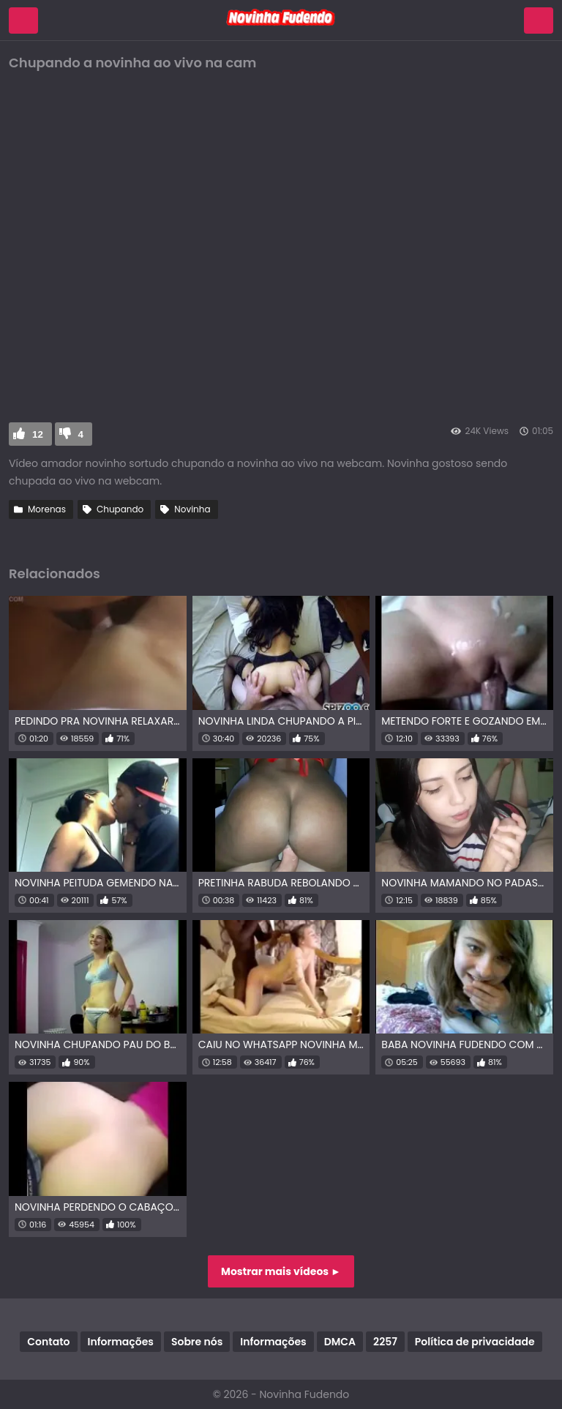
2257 (385, 1341)
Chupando (120, 509)
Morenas (47, 509)
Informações (121, 1341)
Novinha (192, 509)
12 (37, 434)
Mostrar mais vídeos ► (281, 1271)
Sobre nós (196, 1341)
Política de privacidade (475, 1341)
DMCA (340, 1341)
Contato (48, 1341)
